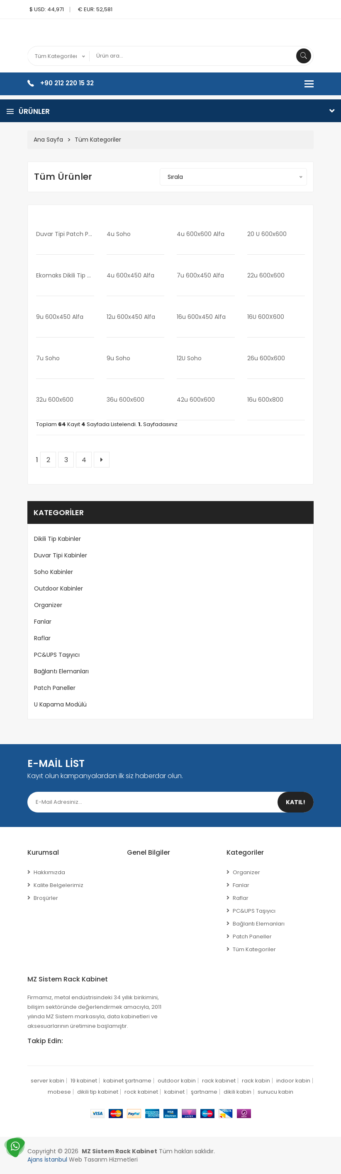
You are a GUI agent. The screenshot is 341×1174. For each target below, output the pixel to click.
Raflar (42, 638)
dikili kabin (237, 1091)
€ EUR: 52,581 (95, 9)
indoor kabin (293, 1080)
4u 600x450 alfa (130, 275)
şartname (204, 1091)
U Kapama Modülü (60, 704)
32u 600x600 (54, 399)
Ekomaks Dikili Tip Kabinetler (65, 275)
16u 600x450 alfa (201, 317)
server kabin (47, 1080)
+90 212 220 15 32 (67, 83)
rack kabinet (219, 1080)
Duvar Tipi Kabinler (60, 555)
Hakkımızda (49, 872)
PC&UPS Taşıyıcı (57, 655)
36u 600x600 (125, 399)
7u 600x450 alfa (200, 275)
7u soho (48, 358)
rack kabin (256, 1080)
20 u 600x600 (267, 234)
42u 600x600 (196, 399)
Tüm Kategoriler (98, 139)
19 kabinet (84, 1080)
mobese (59, 1091)
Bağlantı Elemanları (61, 671)
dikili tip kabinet (97, 1091)
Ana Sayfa (48, 139)
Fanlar (42, 621)
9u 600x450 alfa (59, 317)
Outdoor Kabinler (58, 588)
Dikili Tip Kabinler (57, 539)
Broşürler (46, 898)
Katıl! (295, 802)
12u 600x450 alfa (131, 317)
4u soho (119, 234)
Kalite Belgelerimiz (58, 885)
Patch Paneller (55, 688)
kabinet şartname (127, 1080)
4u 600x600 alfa (200, 234)
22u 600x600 (266, 275)
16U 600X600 (265, 317)
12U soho (189, 358)
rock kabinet (141, 1091)
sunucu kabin (275, 1091)
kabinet (174, 1091)
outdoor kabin (177, 1080)
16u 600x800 (265, 399)
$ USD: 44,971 (46, 9)
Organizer (48, 605)
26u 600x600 (266, 358)
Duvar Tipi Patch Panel (65, 234)
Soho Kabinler (53, 572)
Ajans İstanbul (47, 1159)
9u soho (118, 358)
